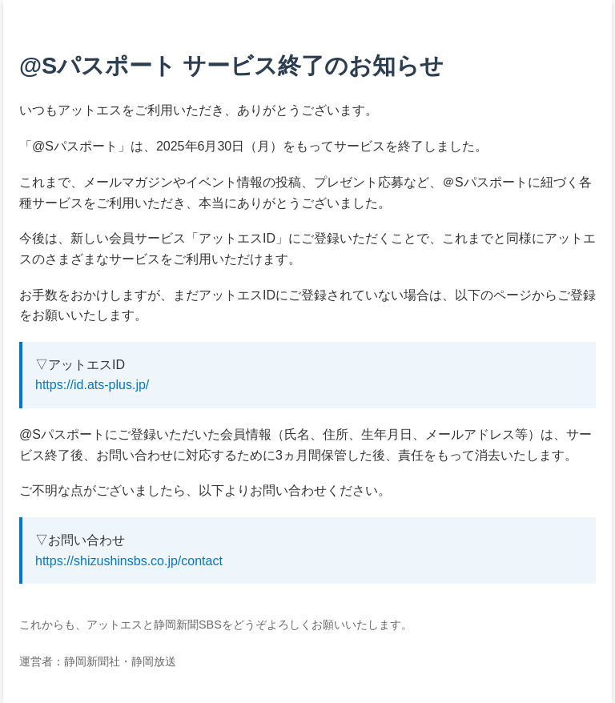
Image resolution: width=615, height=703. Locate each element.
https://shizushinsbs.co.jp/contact (129, 561)
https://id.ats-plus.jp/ (92, 385)
